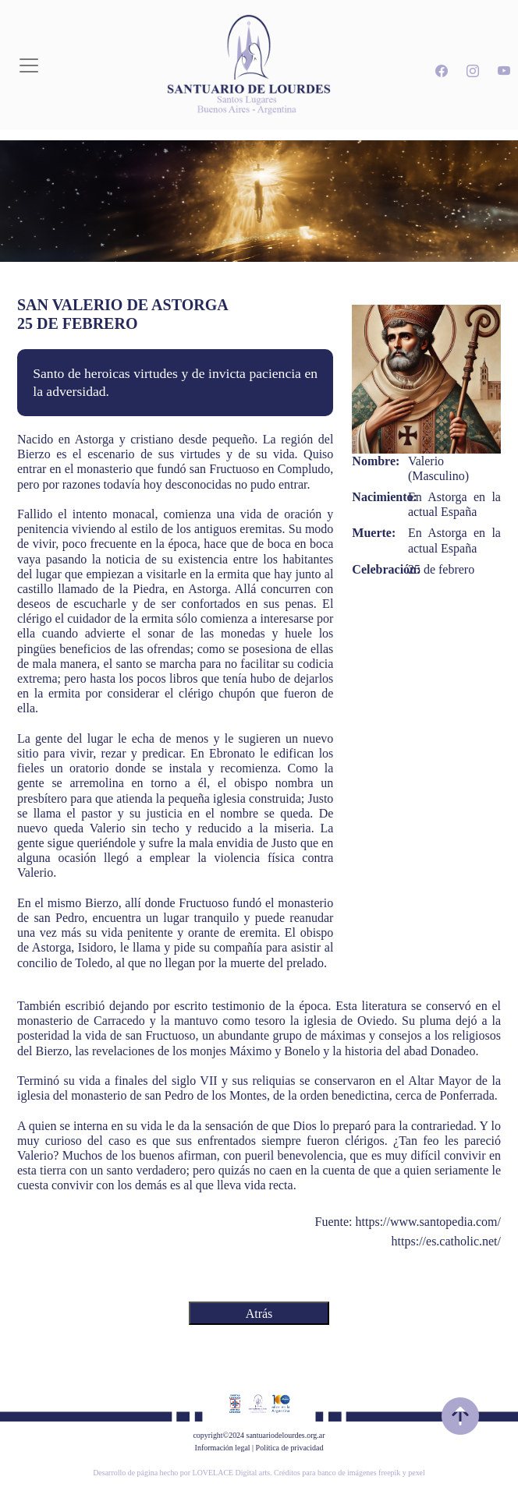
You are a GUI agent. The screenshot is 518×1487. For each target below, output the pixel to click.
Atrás (259, 1313)
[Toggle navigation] (29, 65)
